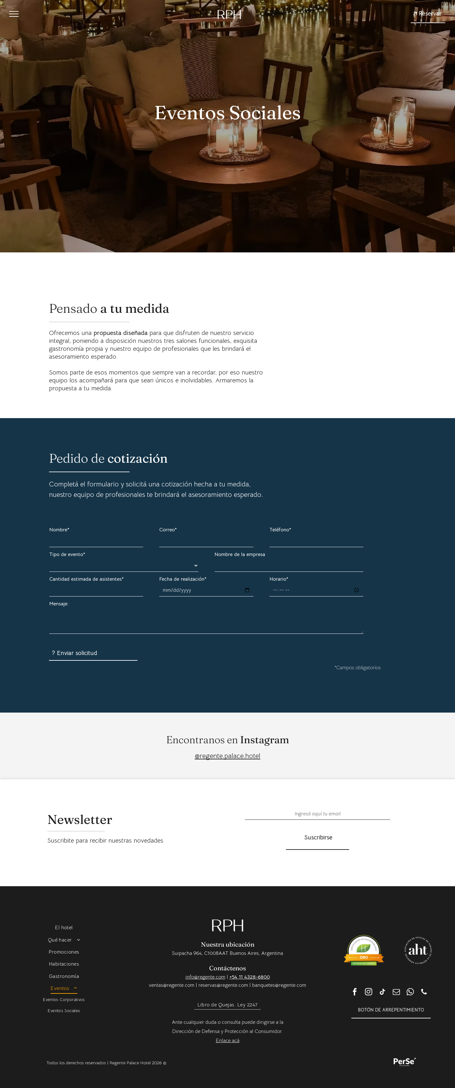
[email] (396, 992)
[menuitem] (64, 928)
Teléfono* (280, 530)
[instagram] (368, 992)
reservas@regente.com (223, 985)
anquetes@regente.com (280, 985)
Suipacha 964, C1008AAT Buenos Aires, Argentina (227, 953)
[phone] (424, 992)
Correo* (168, 530)
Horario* (279, 579)
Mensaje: (59, 604)
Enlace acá (228, 1040)
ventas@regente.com (171, 985)
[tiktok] (382, 992)
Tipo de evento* (67, 554)
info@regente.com (205, 977)
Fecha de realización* (183, 579)
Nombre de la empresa (240, 554)
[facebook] (354, 992)
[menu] (14, 14)
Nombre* (59, 530)
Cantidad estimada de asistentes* (86, 579)
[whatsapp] (410, 992)
